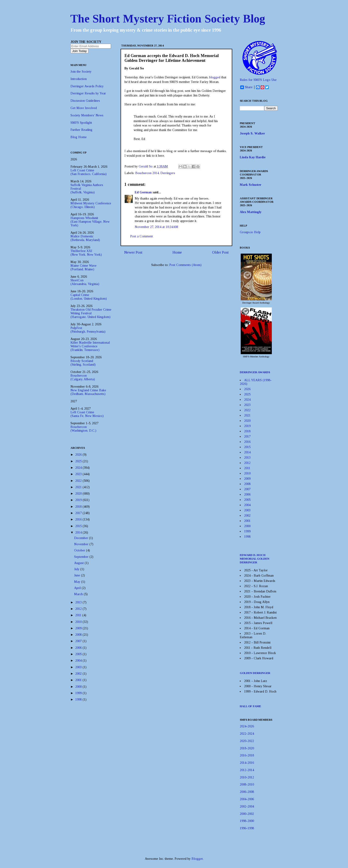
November (81, 544)
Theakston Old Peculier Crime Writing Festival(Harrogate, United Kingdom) (90, 313)
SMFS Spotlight (81, 122)
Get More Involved (83, 108)
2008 (79, 634)
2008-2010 (247, 784)
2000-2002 (247, 814)
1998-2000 (247, 821)
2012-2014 (247, 770)
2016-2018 (247, 755)
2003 (79, 667)
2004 (79, 660)
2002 (79, 673)
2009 (79, 628)
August (79, 563)
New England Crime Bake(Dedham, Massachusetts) (88, 392)
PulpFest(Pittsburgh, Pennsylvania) (87, 329)
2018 (79, 506)
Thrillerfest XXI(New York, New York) (86, 252)
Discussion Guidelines (85, 100)
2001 (79, 680)
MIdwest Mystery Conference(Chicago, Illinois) (90, 205)
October (80, 550)
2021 (79, 487)
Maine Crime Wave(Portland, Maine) (83, 267)
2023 (79, 474)
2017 (79, 513)
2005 (79, 654)
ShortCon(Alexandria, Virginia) (84, 282)
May (77, 581)
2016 (79, 519)
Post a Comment (141, 236)
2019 (79, 500)
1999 (79, 693)
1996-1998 (247, 828)
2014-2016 (247, 762)
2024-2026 (247, 726)
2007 (79, 641)
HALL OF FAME (250, 706)
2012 (79, 609)
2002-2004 (247, 806)
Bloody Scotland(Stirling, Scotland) (83, 362)
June (77, 575)
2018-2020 (247, 748)
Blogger (197, 858)
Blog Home (78, 137)
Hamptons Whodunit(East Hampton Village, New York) (90, 221)
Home (177, 252)
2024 (79, 467)
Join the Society (81, 71)
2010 (79, 622)
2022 (79, 480)
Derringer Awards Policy (87, 86)
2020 (79, 493)
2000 (79, 686)
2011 (78, 615)
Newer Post (133, 252)
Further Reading (81, 129)
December (81, 538)
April (78, 588)
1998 (79, 699)
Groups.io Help (250, 232)
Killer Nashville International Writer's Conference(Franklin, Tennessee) (90, 346)
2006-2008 (247, 792)
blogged (214, 77)
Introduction (78, 79)
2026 (79, 454)
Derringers (167, 173)
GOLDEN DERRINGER (255, 673)
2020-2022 (247, 741)
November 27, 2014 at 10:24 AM (156, 227)
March (79, 594)
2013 (79, 602)
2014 (79, 532)
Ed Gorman (143, 192)
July (77, 569)
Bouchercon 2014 (147, 173)
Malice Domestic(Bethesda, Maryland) (85, 238)
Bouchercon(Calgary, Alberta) (82, 377)
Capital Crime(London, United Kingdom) (88, 296)
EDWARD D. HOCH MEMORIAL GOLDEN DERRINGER (254, 558)
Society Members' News (86, 115)
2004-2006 (247, 799)
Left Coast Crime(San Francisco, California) (88, 172)
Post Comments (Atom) (185, 265)
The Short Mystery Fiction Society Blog (167, 18)
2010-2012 (247, 777)
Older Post (220, 252)
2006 (79, 647)
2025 (79, 461)
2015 (79, 526)
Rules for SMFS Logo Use (258, 80)
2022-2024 (247, 733)
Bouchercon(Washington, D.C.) (83, 428)
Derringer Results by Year (88, 93)
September (81, 557)
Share (246, 87)
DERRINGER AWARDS (255, 372)
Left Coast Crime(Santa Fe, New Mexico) (87, 414)
